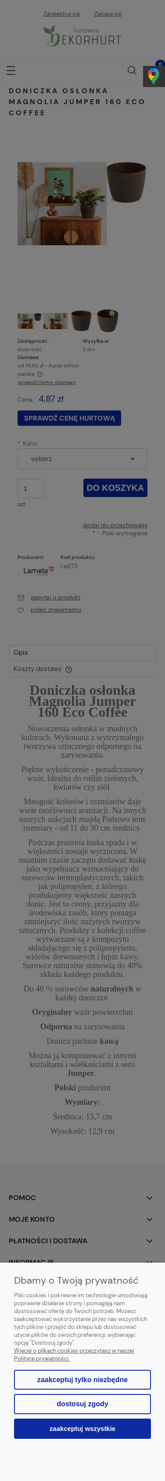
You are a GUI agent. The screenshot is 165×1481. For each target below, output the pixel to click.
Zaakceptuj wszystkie (82, 1428)
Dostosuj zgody (82, 1404)
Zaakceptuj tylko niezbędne (82, 1379)
